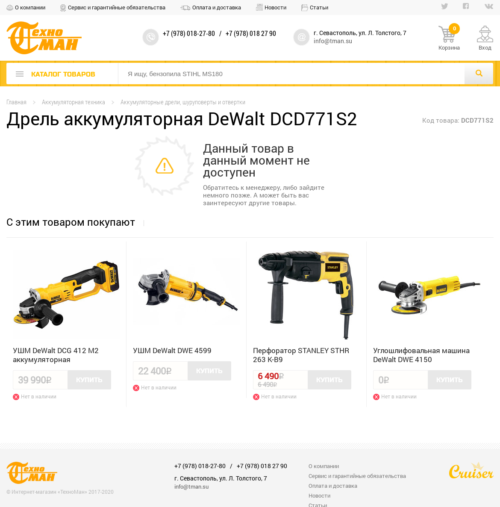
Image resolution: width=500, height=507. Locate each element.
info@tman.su (333, 41)
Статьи (319, 7)
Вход (485, 47)
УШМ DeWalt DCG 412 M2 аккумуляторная (56, 355)
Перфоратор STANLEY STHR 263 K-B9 (301, 355)
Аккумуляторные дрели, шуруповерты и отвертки (183, 102)
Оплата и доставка (216, 7)
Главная (16, 102)
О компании (30, 7)
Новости (275, 7)
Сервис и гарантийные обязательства (116, 7)
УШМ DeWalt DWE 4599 (172, 350)
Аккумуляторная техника (73, 102)
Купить (89, 380)
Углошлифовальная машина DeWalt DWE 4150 (421, 355)
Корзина (449, 38)
